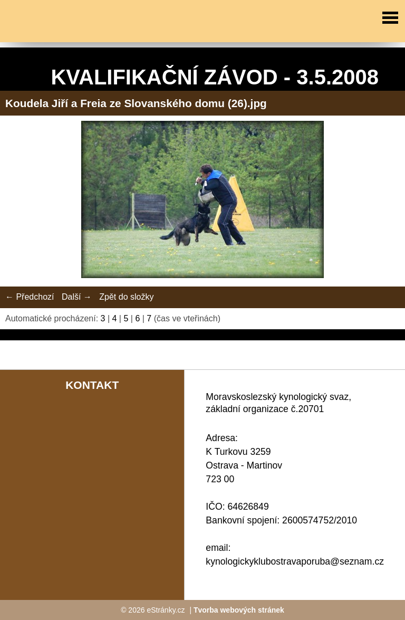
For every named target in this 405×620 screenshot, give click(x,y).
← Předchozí (29, 296)
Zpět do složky (126, 296)
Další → (77, 296)
